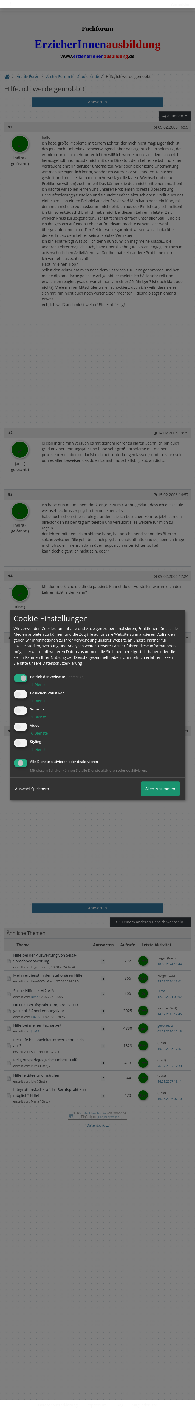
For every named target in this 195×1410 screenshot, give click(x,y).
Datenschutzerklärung (58, 1405)
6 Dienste (39, 733)
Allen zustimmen (160, 789)
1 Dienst (38, 684)
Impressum (96, 1405)
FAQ (119, 1405)
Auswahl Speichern (32, 789)
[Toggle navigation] (10, 4)
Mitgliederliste (144, 1405)
